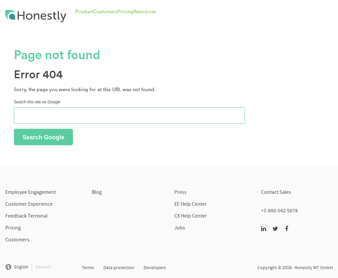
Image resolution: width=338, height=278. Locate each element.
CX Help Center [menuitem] (190, 217)
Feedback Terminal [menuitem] (26, 217)
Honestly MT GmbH (313, 268)
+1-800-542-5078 (279, 211)
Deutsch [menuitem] (43, 267)
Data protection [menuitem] (118, 268)
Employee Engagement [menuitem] (30, 193)
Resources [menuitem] (144, 11)
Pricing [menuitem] (125, 11)
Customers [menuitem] (105, 11)
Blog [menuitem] (97, 193)
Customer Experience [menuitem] (28, 205)
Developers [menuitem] (155, 268)
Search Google (43, 137)
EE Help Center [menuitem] (190, 205)
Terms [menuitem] (88, 268)
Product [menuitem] (84, 11)
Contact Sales (276, 193)
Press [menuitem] (180, 193)
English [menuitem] (21, 267)
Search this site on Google (37, 102)
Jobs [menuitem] (179, 228)
